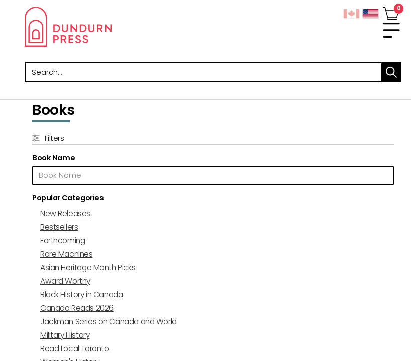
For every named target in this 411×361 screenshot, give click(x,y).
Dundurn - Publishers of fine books (115, 27)
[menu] (391, 30)
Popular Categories (68, 198)
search (391, 72)
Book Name (53, 158)
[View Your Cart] (391, 12)
